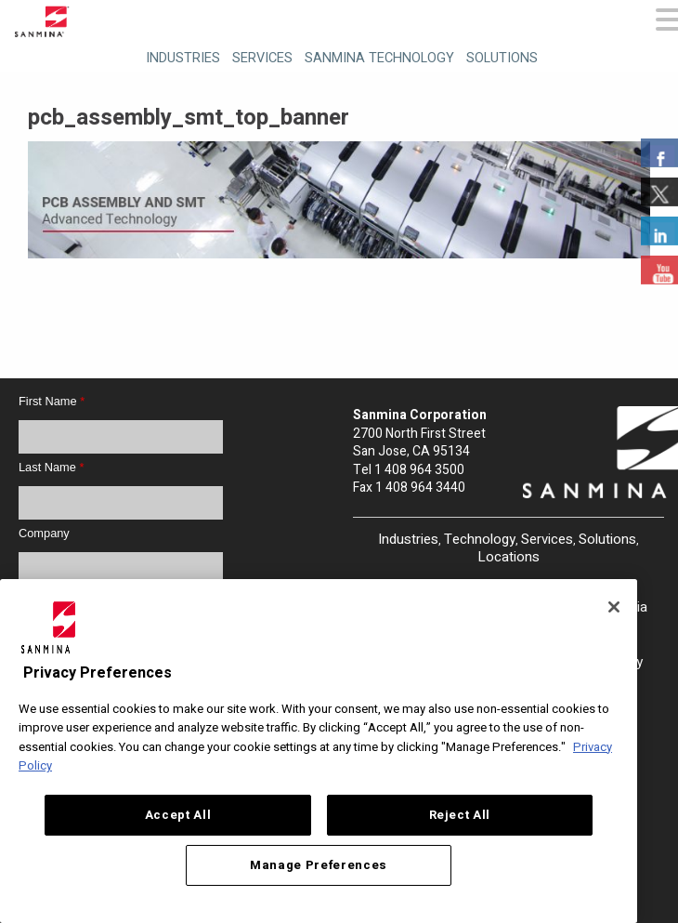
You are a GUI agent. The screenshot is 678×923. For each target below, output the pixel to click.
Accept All (178, 815)
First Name (52, 401)
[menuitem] (180, 55)
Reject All (460, 815)
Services (262, 58)
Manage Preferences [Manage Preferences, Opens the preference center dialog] (318, 865)
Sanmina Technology (379, 58)
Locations (508, 557)
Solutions (502, 58)
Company (44, 533)
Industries (183, 58)
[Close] (613, 607)
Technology (479, 539)
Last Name (51, 467)
